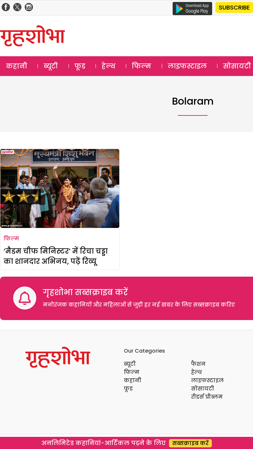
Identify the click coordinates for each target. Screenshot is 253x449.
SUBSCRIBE (234, 7)
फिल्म (141, 66)
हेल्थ (108, 66)
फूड (79, 66)
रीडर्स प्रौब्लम (207, 397)
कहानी (16, 66)
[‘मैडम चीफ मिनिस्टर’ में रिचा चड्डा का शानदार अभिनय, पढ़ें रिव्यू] (59, 188)
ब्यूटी (50, 66)
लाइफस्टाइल (187, 66)
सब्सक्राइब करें (190, 443)
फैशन (198, 364)
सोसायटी (202, 388)
